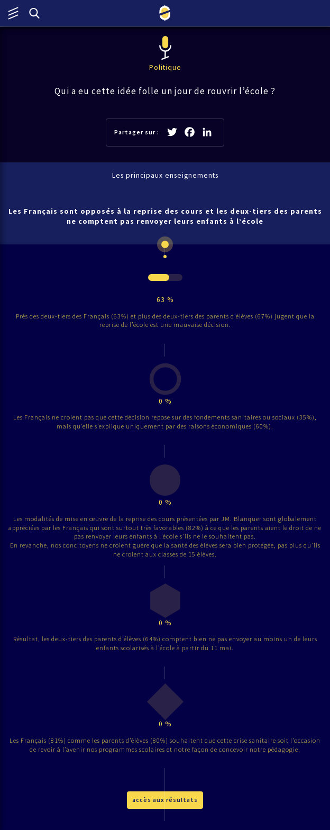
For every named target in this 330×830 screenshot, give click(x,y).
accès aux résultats (165, 800)
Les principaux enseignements (165, 175)
